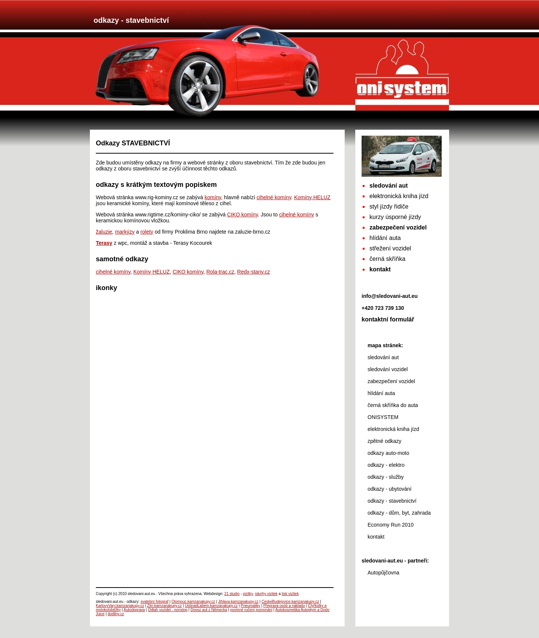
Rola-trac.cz (220, 272)
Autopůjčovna (383, 573)
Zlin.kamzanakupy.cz (164, 606)
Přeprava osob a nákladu (284, 606)
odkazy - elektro (386, 465)
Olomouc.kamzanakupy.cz (193, 602)
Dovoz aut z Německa (209, 610)
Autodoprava (134, 610)
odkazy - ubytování (390, 489)
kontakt (376, 537)
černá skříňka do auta (393, 405)
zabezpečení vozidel (391, 381)
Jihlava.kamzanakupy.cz (238, 602)
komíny (212, 197)
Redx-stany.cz (253, 272)
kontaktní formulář (388, 319)
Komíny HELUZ (312, 197)
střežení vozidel (390, 248)
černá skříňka (387, 259)
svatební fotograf (155, 602)
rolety (146, 232)
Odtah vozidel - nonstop (168, 610)
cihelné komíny (274, 197)
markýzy (124, 232)
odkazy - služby (386, 477)
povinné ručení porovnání (251, 610)
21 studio (232, 594)
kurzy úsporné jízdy (395, 217)
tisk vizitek (290, 594)
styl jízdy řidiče (388, 206)
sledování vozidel (388, 369)
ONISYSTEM (383, 417)
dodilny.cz (116, 614)
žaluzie (104, 232)
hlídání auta (385, 238)
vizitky (248, 594)
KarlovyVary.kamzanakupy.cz (120, 606)
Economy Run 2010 (391, 525)
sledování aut (383, 357)
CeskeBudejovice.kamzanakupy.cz (290, 602)
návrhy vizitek (266, 594)
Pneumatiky (250, 606)
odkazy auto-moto (388, 453)
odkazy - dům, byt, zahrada (399, 513)
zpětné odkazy (384, 441)
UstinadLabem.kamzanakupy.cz (211, 606)
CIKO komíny (242, 215)
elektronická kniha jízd (398, 196)
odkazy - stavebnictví (392, 501)
